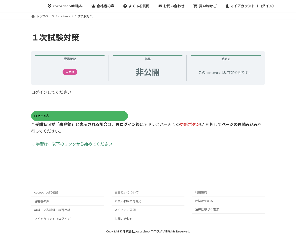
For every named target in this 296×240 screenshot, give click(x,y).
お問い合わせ (124, 218)
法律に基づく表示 (207, 209)
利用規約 (201, 192)
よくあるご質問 (125, 210)
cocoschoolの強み (46, 192)
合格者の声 (41, 201)
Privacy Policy (204, 201)
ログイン (41, 116)
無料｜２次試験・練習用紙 (52, 210)
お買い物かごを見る (128, 201)
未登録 (70, 71)
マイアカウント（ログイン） (53, 218)
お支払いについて (127, 192)
